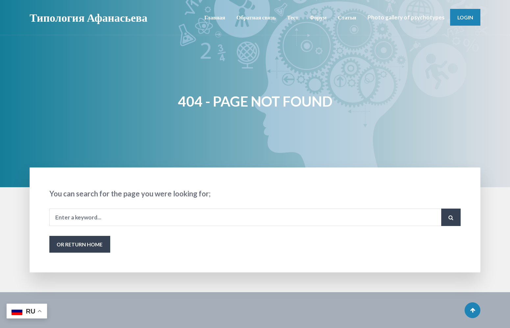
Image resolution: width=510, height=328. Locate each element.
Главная (214, 17)
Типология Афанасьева (88, 17)
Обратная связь (256, 17)
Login (465, 17)
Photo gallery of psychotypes (406, 17)
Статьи (347, 17)
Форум (318, 17)
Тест (292, 17)
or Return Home (80, 244)
